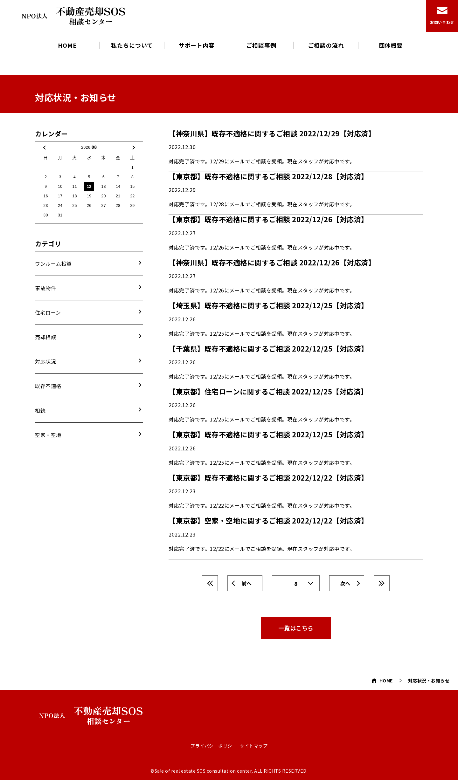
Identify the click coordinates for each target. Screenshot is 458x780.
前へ (246, 583)
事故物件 (45, 288)
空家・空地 (48, 435)
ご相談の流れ (326, 45)
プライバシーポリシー (214, 746)
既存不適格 (48, 386)
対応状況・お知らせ (429, 680)
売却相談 (45, 337)
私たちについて (132, 45)
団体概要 (391, 45)
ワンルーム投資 (53, 263)
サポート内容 (197, 45)
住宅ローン (48, 312)
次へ (345, 583)
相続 (40, 410)
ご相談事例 (261, 45)
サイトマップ (253, 746)
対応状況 (45, 361)
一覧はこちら (296, 628)
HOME (67, 45)
